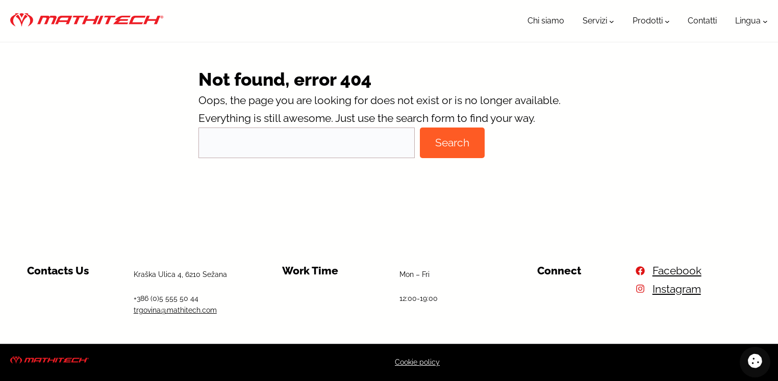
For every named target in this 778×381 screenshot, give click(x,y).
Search (452, 142)
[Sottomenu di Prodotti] (667, 20)
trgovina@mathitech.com (175, 310)
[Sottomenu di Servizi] (611, 20)
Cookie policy (417, 362)
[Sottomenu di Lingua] (765, 20)
